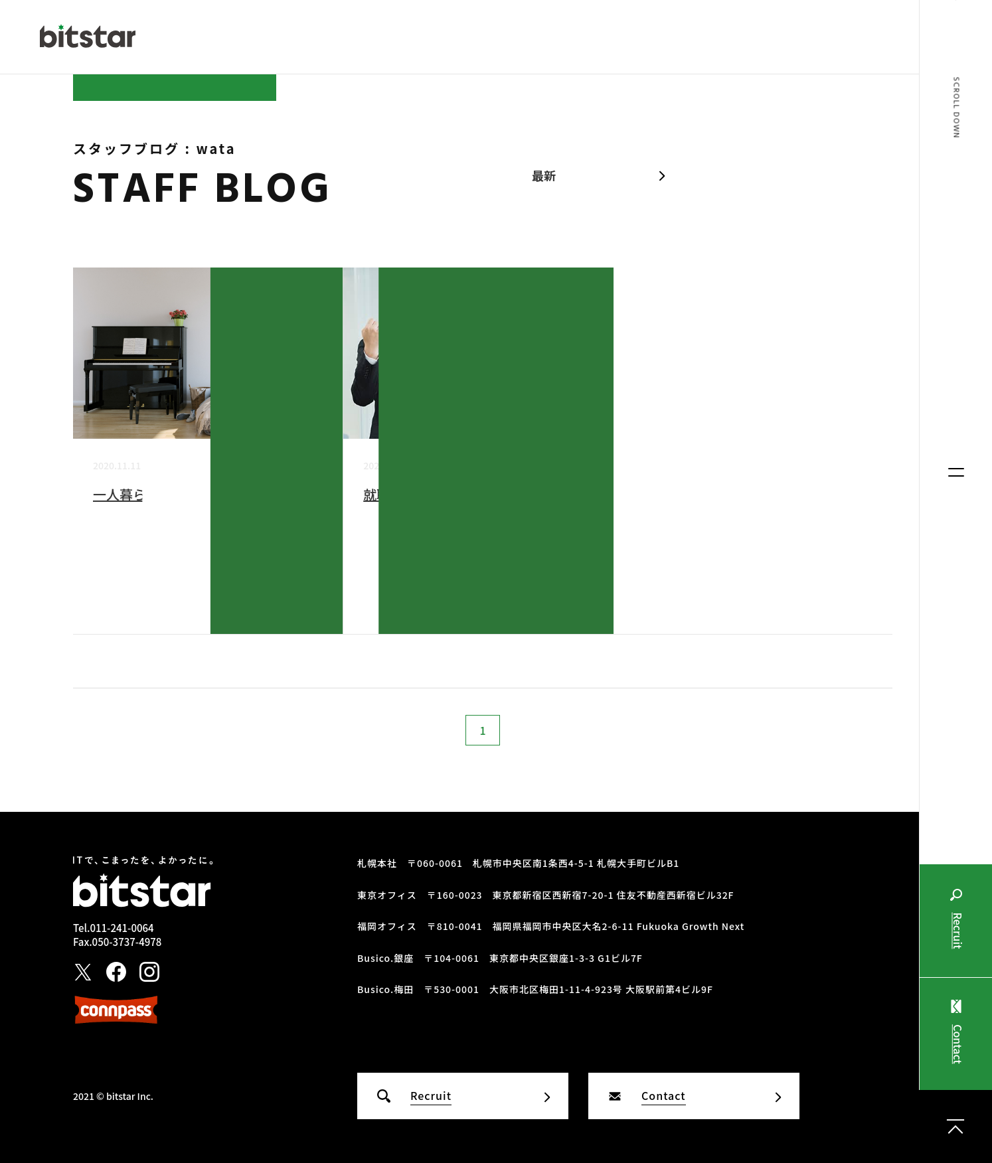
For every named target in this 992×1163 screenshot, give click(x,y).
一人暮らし (126, 494)
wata (312, 582)
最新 (544, 175)
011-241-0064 (121, 928)
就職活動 (389, 494)
